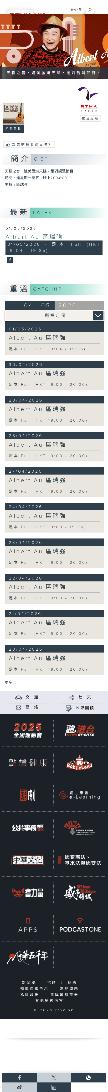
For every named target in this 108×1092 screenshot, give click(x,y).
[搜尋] (90, 9)
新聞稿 (30, 983)
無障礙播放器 (65, 995)
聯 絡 (32, 707)
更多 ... (10, 682)
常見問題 (70, 989)
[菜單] (101, 9)
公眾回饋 (85, 708)
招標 (73, 983)
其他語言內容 (50, 1001)
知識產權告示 (35, 989)
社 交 (85, 697)
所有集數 (13, 128)
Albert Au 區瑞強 (34, 237)
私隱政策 (30, 995)
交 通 (32, 697)
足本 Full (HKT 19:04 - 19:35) (47, 349)
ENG (73, 9)
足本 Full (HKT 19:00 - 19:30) (48, 527)
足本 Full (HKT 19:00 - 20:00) (48, 384)
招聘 (53, 983)
